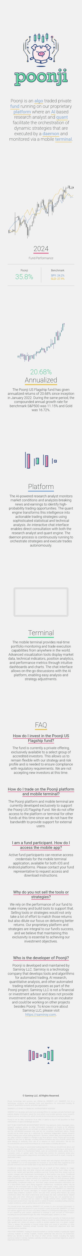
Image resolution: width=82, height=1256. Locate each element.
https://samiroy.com (40, 1015)
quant (62, 117)
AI (53, 112)
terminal (63, 139)
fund (14, 106)
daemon (51, 133)
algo (38, 100)
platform (22, 112)
